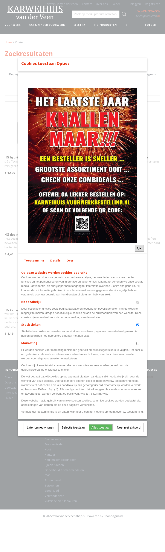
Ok (139, 325)
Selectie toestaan (73, 504)
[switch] (137, 378)
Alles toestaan (100, 504)
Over (70, 337)
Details (55, 337)
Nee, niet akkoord (129, 504)
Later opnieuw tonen (40, 504)
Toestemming (34, 337)
